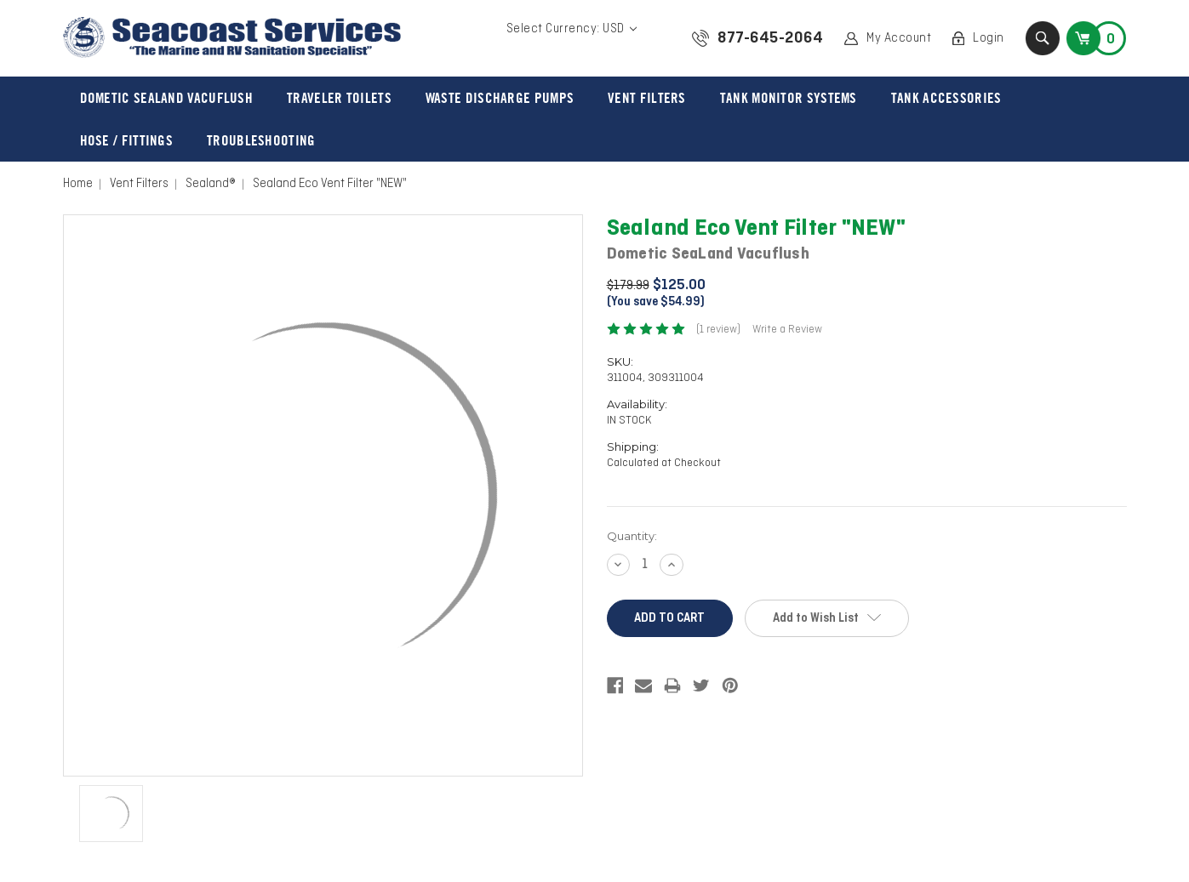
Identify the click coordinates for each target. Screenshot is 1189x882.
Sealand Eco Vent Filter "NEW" (330, 183)
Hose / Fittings (127, 140)
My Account (898, 38)
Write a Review (787, 329)
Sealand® (211, 183)
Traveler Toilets (339, 97)
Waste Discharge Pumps (500, 97)
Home (78, 183)
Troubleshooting (261, 140)
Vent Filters (647, 97)
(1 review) (718, 329)
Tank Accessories (946, 97)
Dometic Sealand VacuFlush (167, 97)
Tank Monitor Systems (788, 97)
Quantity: (632, 536)
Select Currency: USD (571, 29)
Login (988, 38)
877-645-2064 (770, 38)
